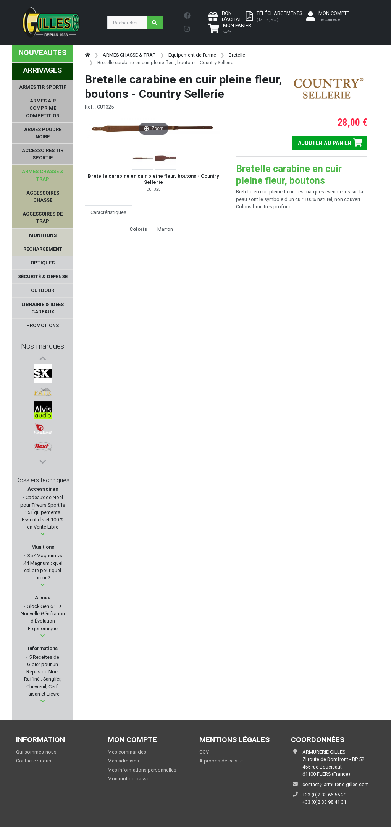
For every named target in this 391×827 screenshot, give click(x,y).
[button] (42, 534)
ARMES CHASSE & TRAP (129, 55)
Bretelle (237, 55)
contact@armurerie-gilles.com (335, 784)
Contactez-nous (33, 761)
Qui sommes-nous (36, 752)
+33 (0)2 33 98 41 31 (324, 802)
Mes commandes (127, 752)
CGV (204, 752)
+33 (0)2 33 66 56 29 (324, 795)
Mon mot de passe (128, 779)
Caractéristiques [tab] (108, 212)
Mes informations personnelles (142, 770)
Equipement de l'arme (192, 55)
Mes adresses (123, 761)
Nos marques (42, 346)
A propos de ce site (221, 761)
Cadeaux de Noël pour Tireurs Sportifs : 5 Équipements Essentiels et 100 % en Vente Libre (42, 512)
